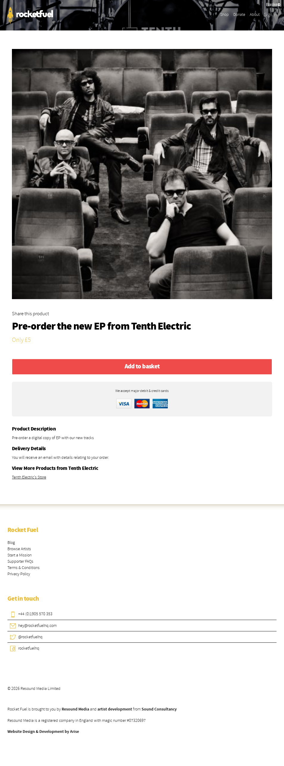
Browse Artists (19, 548)
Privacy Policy (18, 573)
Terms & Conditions (23, 567)
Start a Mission (19, 555)
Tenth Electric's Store (29, 477)
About (255, 14)
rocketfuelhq (28, 648)
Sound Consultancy (159, 709)
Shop (224, 14)
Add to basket (142, 366)
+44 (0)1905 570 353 (35, 613)
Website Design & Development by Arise (43, 731)
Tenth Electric (161, 326)
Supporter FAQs (20, 561)
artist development (114, 709)
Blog (11, 542)
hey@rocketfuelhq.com (37, 625)
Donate (239, 14)
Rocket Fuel (22, 530)
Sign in (270, 14)
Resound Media (75, 709)
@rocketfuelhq (30, 636)
